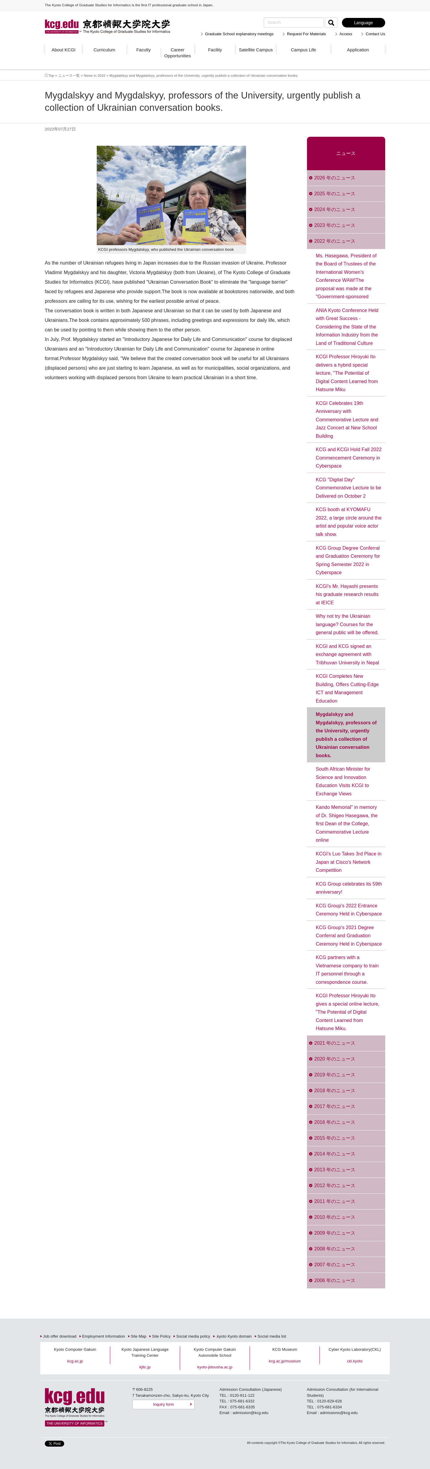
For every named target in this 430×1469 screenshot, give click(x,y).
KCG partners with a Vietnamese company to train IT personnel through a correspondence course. (347, 970)
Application (358, 49)
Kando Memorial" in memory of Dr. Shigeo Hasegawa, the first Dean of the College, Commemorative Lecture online (347, 824)
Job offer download (59, 1336)
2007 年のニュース (334, 1264)
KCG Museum (284, 1349)
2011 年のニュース (334, 1201)
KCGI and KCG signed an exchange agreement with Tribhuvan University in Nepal (347, 654)
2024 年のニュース (334, 209)
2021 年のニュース (334, 1043)
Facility (215, 49)
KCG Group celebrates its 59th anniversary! (349, 888)
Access (346, 34)
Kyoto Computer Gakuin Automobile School (215, 1352)
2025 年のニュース (334, 193)
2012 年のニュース (334, 1185)
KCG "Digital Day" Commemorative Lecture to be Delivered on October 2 (348, 488)
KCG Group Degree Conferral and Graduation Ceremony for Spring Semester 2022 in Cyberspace (348, 560)
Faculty (143, 49)
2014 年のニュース (334, 1153)
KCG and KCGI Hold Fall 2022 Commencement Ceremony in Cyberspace (349, 457)
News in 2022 (94, 75)
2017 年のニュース (334, 1106)
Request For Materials (306, 34)
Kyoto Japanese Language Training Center (145, 1352)
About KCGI (64, 49)
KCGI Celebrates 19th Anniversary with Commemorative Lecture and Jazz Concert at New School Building (347, 420)
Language (363, 22)
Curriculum (104, 49)
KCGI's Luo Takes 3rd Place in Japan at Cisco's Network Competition (349, 862)
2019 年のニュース (334, 1074)
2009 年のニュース (334, 1233)
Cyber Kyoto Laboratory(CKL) (355, 1349)
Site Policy (161, 1336)
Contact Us (375, 34)
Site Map (138, 1336)
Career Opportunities (177, 52)
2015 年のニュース (334, 1138)
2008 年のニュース (334, 1248)
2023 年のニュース (334, 225)
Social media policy (193, 1336)
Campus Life (303, 49)
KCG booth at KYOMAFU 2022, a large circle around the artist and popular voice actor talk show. (349, 522)
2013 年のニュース (334, 1169)
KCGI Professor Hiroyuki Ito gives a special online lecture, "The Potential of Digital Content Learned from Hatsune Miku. (348, 1012)
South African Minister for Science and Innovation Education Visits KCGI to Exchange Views (343, 781)
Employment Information (103, 1336)
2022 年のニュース (334, 241)
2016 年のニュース (334, 1122)
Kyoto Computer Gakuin (75, 1349)
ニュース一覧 (69, 75)
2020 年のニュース (334, 1058)
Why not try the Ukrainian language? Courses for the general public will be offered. (347, 624)
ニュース (346, 153)
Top (51, 75)
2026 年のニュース (334, 177)
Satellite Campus (256, 49)
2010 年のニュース (334, 1217)
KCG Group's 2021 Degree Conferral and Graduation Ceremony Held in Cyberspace (349, 935)
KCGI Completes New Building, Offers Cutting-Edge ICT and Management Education (347, 688)
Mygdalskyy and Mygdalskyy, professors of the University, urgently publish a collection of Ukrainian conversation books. (346, 735)
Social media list (271, 1336)
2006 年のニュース (334, 1280)
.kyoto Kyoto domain (234, 1336)
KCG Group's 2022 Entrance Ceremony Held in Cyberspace (349, 910)
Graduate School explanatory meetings (239, 34)
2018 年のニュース (334, 1090)
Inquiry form (163, 1404)
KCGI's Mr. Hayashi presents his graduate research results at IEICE (347, 594)
